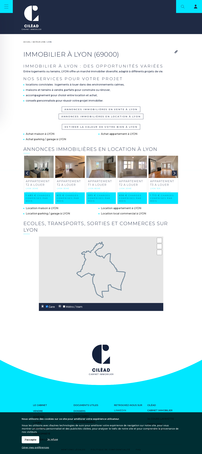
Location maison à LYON (42, 208)
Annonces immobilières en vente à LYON (100, 109)
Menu (6, 6)
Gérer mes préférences (35, 447)
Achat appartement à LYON (119, 133)
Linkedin (120, 410)
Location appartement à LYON (121, 208)
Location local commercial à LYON (123, 213)
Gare (47, 307)
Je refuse (52, 439)
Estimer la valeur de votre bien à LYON (101, 127)
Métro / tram (69, 307)
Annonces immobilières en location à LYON (101, 116)
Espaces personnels (193, 7)
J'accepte (30, 439)
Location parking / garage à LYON (48, 213)
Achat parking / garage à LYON (46, 139)
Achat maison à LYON (40, 133)
